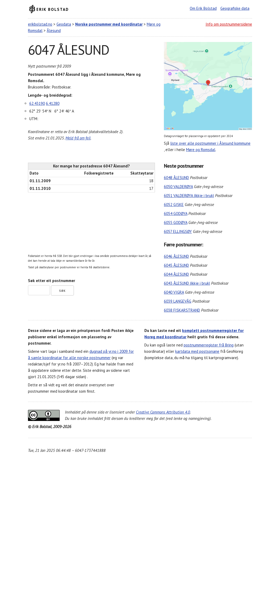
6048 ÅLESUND (176, 177)
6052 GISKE (174, 204)
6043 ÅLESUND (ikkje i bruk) (187, 283)
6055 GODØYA (175, 222)
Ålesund (54, 30)
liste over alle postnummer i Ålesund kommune (210, 143)
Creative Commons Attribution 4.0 (163, 412)
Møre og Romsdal (200, 149)
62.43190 (37, 103)
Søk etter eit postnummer (51, 280)
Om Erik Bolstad (203, 8)
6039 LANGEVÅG (177, 301)
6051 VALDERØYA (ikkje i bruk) (189, 195)
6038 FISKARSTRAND (182, 310)
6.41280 (52, 103)
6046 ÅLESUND (176, 256)
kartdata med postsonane (197, 351)
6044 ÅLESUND (176, 274)
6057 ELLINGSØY (178, 231)
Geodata (63, 24)
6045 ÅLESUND (176, 265)
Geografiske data (234, 8)
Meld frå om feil (78, 137)
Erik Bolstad (52, 9)
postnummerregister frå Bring (209, 345)
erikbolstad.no (40, 24)
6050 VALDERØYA (178, 186)
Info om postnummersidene (229, 24)
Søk (62, 291)
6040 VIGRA (174, 292)
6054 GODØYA (175, 213)
